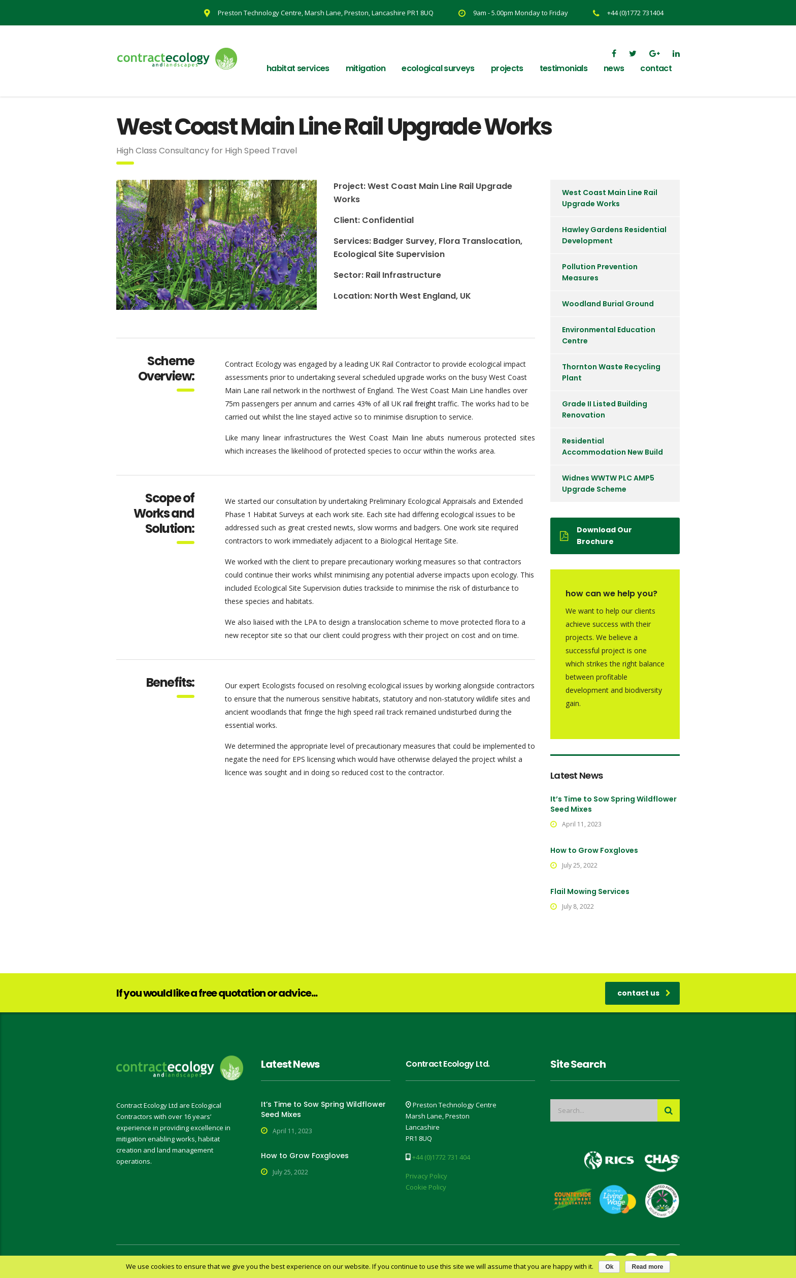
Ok (609, 1266)
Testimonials (563, 68)
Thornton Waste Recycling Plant (611, 372)
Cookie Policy (426, 1187)
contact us (644, 993)
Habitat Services (298, 68)
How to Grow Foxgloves (594, 850)
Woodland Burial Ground (608, 304)
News (614, 68)
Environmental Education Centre (608, 335)
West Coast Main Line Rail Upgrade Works (609, 198)
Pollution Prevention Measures (600, 272)
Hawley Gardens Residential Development (614, 235)
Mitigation (366, 68)
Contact (656, 68)
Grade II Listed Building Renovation (604, 409)
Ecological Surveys (438, 68)
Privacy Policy (426, 1175)
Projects (507, 68)
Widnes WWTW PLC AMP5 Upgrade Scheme (608, 483)
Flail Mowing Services (589, 891)
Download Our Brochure (596, 536)
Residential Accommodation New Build (612, 446)
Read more (647, 1266)
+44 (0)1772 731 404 (441, 1157)
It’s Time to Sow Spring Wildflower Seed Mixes (613, 804)
